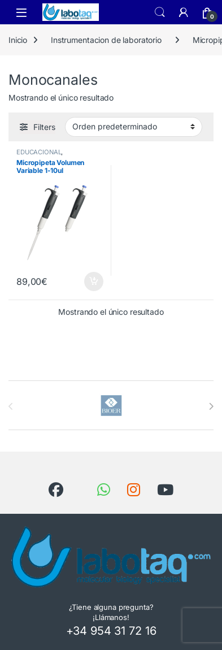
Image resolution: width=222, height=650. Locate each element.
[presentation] (211, 406)
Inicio (17, 40)
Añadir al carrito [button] (93, 281)
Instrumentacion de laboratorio (106, 40)
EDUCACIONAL (38, 152)
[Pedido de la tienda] (133, 126)
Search (160, 12)
